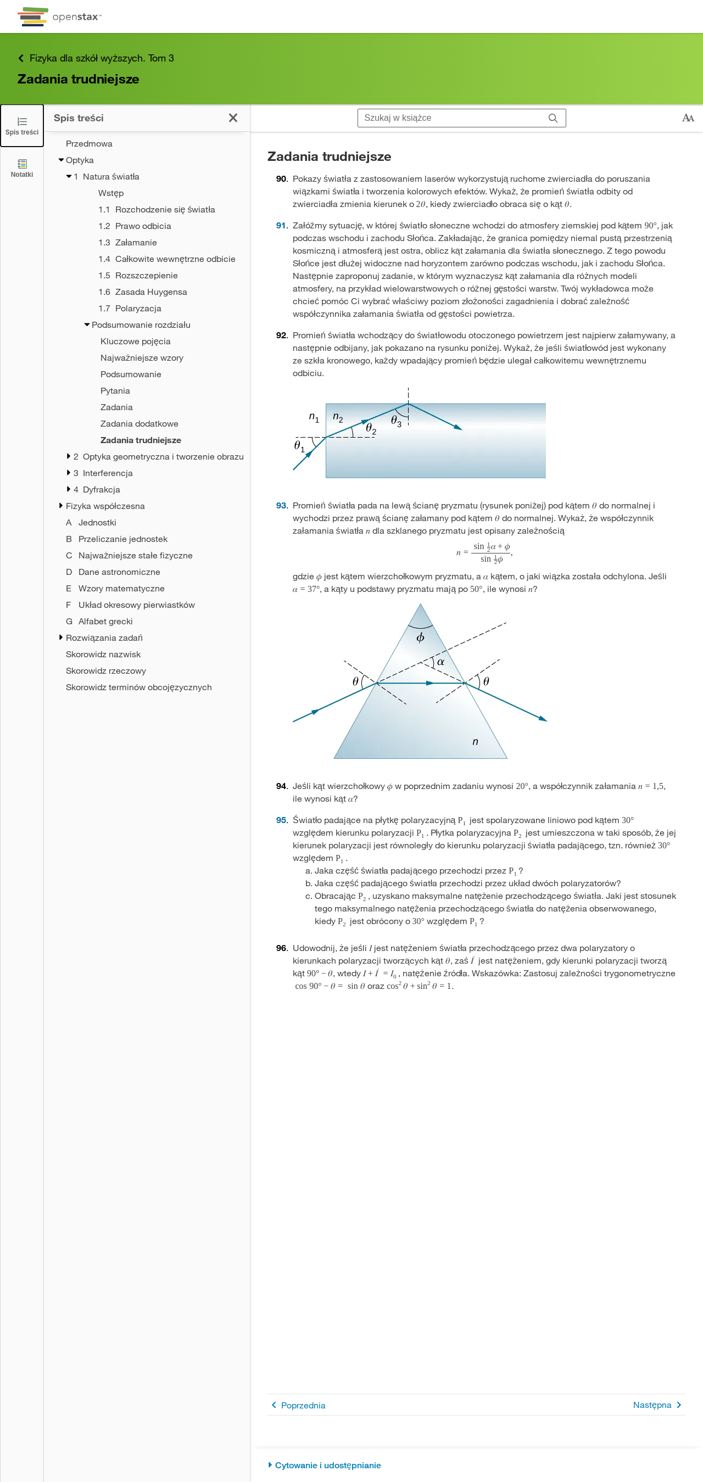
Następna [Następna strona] (659, 1405)
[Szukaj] (553, 118)
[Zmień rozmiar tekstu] (688, 118)
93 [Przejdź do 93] (281, 505)
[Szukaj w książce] (449, 118)
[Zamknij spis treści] (22, 125)
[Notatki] (22, 168)
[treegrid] (147, 415)
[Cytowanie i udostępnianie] (476, 1465)
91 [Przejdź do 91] (281, 225)
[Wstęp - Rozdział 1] (160, 193)
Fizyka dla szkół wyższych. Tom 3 (96, 58)
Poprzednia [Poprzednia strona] (296, 1405)
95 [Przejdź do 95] (281, 819)
